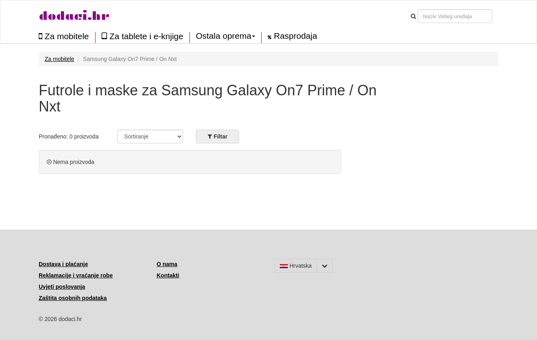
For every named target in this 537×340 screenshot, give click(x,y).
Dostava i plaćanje (63, 264)
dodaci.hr (74, 16)
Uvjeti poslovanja (62, 286)
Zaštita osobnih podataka (73, 298)
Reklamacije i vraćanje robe (76, 275)
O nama (167, 264)
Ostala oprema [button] (226, 36)
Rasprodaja (292, 36)
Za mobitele (64, 36)
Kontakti (168, 275)
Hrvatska (296, 265)
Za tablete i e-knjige (142, 36)
